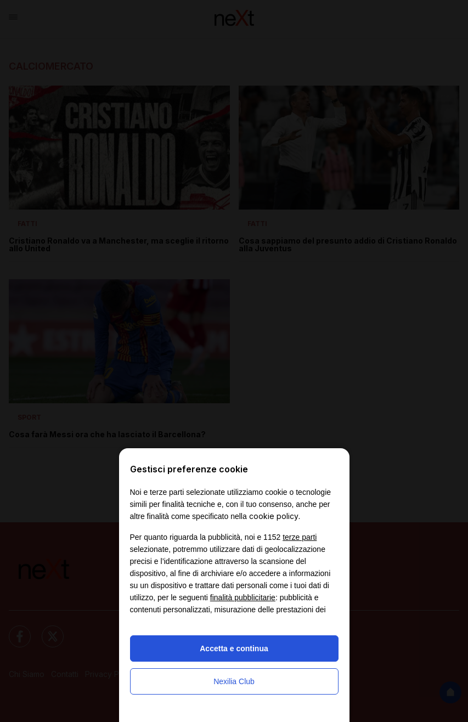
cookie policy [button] (273, 516)
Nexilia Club (234, 681)
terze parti (300, 537)
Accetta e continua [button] (234, 648)
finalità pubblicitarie (242, 597)
